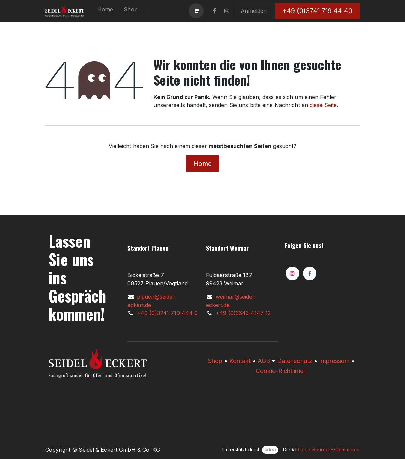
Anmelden (254, 10)
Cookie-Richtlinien (281, 371)
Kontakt (240, 360)
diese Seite (323, 105)
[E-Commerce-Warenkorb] (196, 10)
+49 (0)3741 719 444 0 (167, 313)
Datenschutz (294, 360)
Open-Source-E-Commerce (329, 449)
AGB (264, 360)
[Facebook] (309, 273)
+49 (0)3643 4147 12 (243, 313)
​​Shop (215, 360)
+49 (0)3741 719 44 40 (317, 11)
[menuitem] (105, 11)
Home (202, 164)
